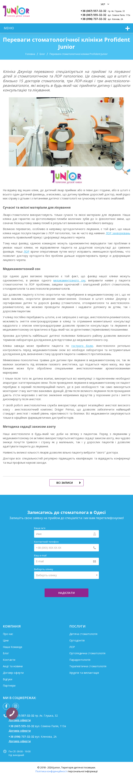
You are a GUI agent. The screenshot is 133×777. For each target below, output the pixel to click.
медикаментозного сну (69, 280)
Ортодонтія (77, 640)
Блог (42, 54)
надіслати (66, 593)
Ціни (6, 640)
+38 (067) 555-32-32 (93, 15)
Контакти (9, 660)
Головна (30, 54)
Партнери (9, 685)
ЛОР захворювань (118, 233)
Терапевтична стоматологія (87, 666)
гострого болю (82, 346)
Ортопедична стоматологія (87, 653)
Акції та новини (13, 666)
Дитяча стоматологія (83, 634)
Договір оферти (13, 673)
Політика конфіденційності (51, 771)
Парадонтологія (79, 660)
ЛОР (26, 251)
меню (9, 28)
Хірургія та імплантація (84, 673)
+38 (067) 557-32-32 (93, 11)
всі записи (64, 482)
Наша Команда (12, 647)
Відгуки (7, 679)
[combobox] (66, 575)
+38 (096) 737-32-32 (93, 19)
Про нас (8, 634)
